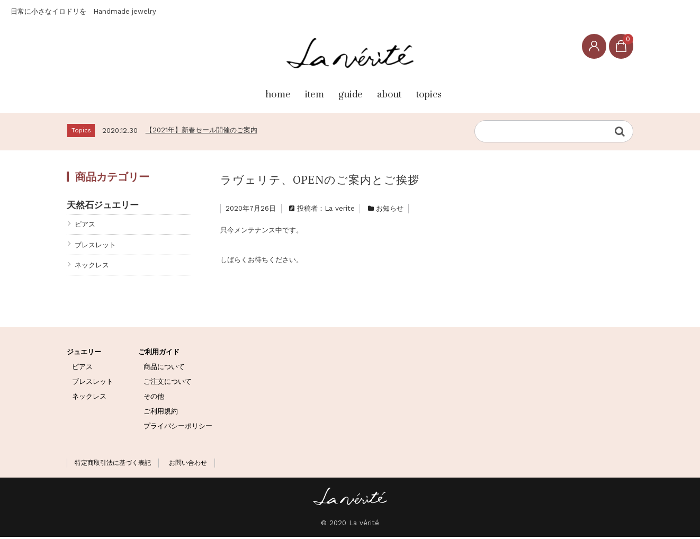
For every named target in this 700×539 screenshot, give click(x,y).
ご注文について (167, 384)
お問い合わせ (188, 465)
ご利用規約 (160, 413)
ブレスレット (95, 246)
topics (465, 90)
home (233, 90)
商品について (164, 369)
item (289, 90)
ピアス (85, 226)
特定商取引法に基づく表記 (113, 465)
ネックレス (92, 267)
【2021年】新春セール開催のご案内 (201, 132)
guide (345, 90)
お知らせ (389, 210)
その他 (153, 398)
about (405, 90)
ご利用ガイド (159, 354)
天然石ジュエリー (103, 207)
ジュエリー (84, 354)
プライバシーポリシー (177, 428)
